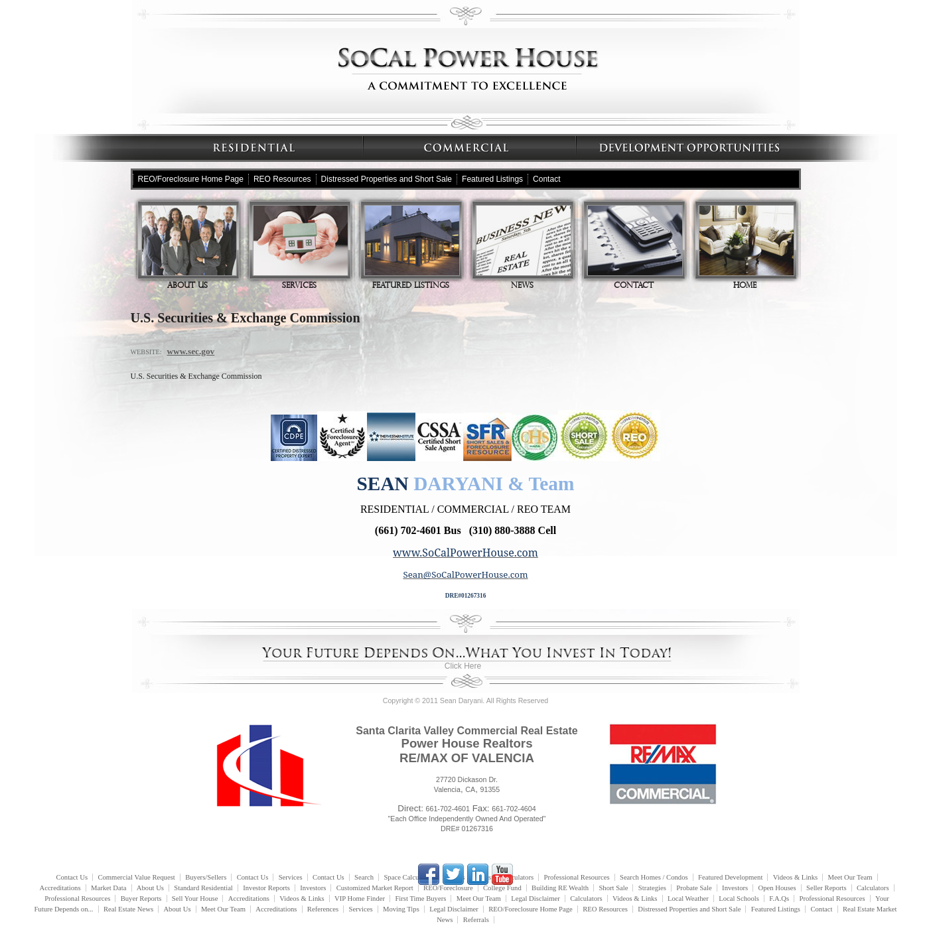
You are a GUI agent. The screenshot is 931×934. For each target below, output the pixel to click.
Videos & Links (795, 877)
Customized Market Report (374, 888)
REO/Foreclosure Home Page (191, 179)
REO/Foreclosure (448, 888)
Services (300, 247)
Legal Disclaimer (535, 898)
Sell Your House (195, 898)
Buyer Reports (141, 898)
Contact (546, 179)
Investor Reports (266, 888)
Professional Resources (77, 898)
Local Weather (688, 898)
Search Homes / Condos (654, 877)
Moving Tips (401, 909)
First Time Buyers (420, 898)
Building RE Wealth (560, 888)
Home (746, 247)
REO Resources (282, 179)
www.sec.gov (190, 351)
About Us (189, 247)
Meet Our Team (850, 877)
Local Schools (739, 898)
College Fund (502, 888)
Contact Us (72, 877)
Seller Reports (826, 888)
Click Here (463, 666)
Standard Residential (203, 888)
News (523, 247)
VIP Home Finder (359, 898)
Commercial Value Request (136, 877)
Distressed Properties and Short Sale (386, 179)
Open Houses (777, 888)
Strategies (652, 888)
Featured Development (730, 877)
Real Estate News (128, 909)
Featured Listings (492, 179)
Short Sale (613, 888)
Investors (313, 888)
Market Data (109, 888)
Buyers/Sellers (205, 877)
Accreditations (59, 888)
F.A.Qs (779, 898)
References (322, 909)
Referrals (476, 919)
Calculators (873, 888)
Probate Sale (694, 888)
